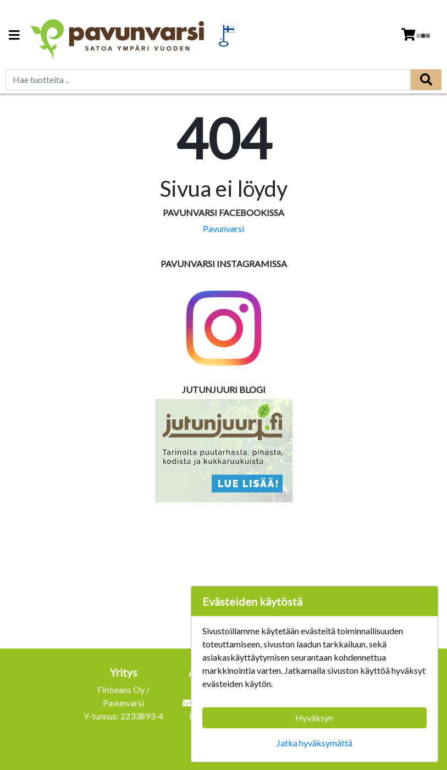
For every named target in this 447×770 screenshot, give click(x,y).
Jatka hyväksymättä (314, 743)
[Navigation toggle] (14, 36)
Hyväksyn (314, 717)
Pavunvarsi (223, 228)
